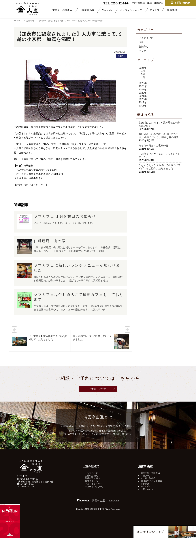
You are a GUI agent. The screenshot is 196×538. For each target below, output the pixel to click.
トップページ (91, 473)
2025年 (143, 83)
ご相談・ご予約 (98, 389)
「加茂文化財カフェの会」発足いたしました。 (159, 155)
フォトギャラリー (93, 484)
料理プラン (146, 476)
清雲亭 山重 (98, 500)
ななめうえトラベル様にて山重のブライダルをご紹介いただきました (159, 167)
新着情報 (172, 10)
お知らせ (144, 46)
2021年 (143, 96)
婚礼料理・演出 (92, 478)
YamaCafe (107, 10)
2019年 (143, 102)
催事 (141, 42)
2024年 (143, 86)
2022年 (143, 92)
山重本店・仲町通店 (61, 10)
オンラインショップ (131, 10)
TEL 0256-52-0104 (116, 3)
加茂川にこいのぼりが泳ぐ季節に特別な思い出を (159, 124)
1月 (143, 77)
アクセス (154, 10)
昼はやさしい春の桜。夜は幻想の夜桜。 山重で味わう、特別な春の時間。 (160, 136)
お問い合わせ (180, 2)
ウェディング (146, 37)
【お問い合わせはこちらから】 (31, 185)
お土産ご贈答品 (148, 478)
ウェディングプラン (94, 487)
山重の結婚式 (87, 10)
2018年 (143, 105)
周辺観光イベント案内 (151, 481)
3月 (143, 74)
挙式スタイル (91, 481)
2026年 (143, 68)
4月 (143, 71)
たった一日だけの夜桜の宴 (153, 145)
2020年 (143, 99)
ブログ (142, 51)
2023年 (143, 89)
